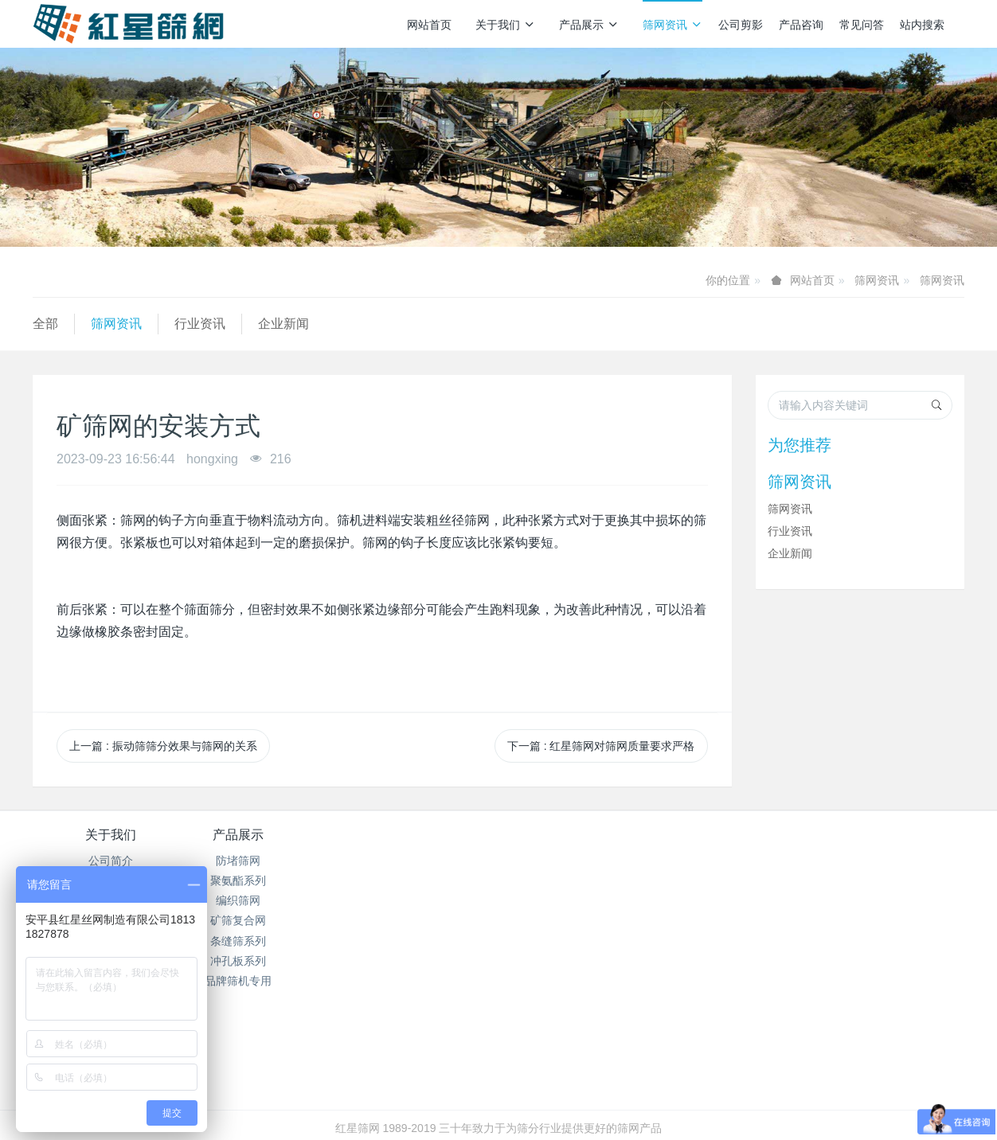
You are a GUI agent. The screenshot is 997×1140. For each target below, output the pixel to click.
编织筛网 (266, 900)
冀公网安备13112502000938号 (562, 1085)
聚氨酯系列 (266, 880)
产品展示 (589, 24)
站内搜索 (922, 24)
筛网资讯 (672, 24)
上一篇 (163, 746)
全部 (45, 323)
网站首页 (429, 24)
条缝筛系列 (266, 941)
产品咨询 (801, 24)
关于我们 (505, 24)
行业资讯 (199, 323)
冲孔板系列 (266, 961)
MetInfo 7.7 (473, 1105)
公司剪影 (740, 24)
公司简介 (110, 860)
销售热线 (770, 845)
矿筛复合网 (266, 920)
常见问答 (861, 24)
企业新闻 (283, 323)
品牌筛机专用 (266, 980)
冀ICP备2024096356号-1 (409, 1085)
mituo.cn (594, 1105)
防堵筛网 (266, 860)
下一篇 (601, 746)
